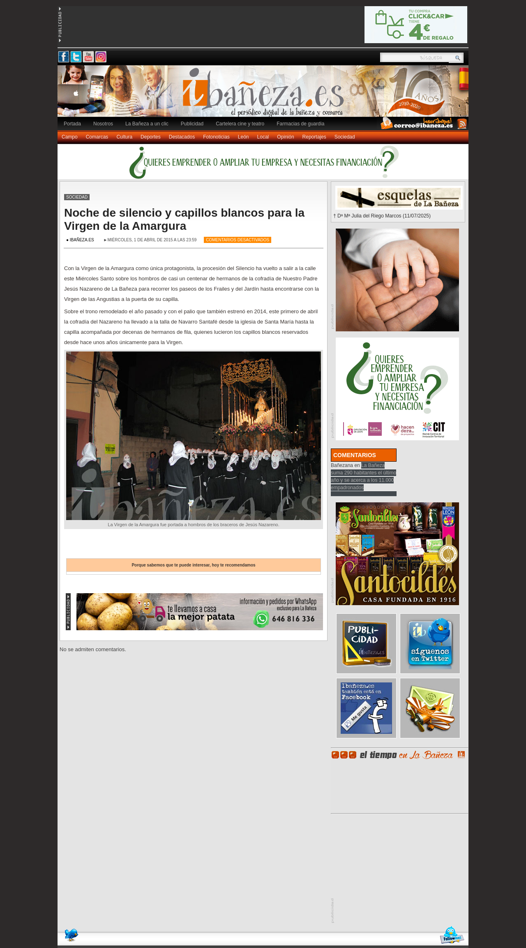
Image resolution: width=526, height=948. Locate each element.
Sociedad (345, 137)
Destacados (182, 137)
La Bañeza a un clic (146, 124)
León (243, 137)
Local (263, 137)
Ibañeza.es (265, 95)
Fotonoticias (216, 137)
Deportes (151, 137)
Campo (70, 137)
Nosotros (103, 124)
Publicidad (192, 124)
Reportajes (314, 137)
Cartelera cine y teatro (240, 124)
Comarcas (97, 137)
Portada (72, 124)
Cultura (124, 137)
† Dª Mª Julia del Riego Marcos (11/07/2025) (382, 216)
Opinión (285, 137)
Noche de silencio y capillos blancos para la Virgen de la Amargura (184, 219)
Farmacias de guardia (300, 124)
